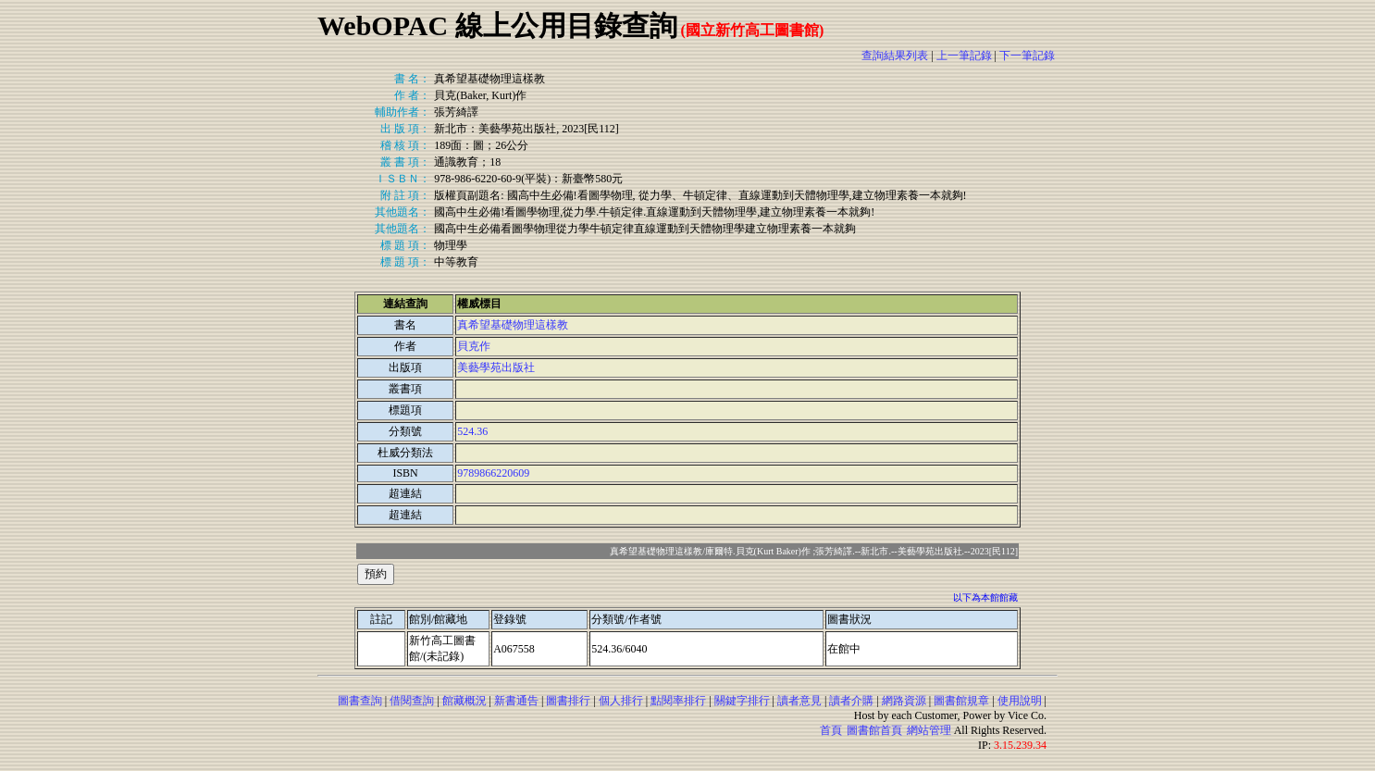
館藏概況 (464, 700)
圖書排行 (568, 700)
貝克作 (473, 346)
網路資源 (904, 700)
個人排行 (621, 700)
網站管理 (929, 730)
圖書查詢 (360, 700)
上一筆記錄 (964, 55)
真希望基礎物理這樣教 (512, 324)
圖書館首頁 (874, 730)
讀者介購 (851, 700)
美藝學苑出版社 (496, 367)
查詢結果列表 (894, 55)
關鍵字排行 (742, 700)
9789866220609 (493, 472)
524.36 (472, 431)
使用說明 (1019, 700)
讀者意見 (799, 700)
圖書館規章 (961, 700)
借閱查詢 (412, 700)
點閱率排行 (678, 700)
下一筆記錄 (1027, 55)
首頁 (831, 730)
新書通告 (516, 700)
